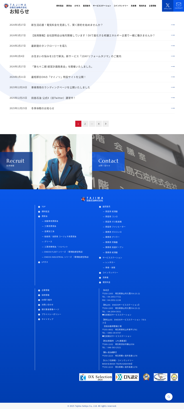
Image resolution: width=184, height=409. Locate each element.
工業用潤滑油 (50, 226)
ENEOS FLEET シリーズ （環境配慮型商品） (64, 251)
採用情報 (45, 295)
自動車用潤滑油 (51, 221)
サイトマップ (47, 319)
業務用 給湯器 (111, 252)
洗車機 (105, 277)
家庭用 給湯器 (111, 211)
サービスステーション (112, 257)
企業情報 (45, 290)
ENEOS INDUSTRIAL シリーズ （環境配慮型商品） (67, 257)
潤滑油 (44, 216)
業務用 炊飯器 (111, 242)
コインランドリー (110, 272)
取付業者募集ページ (50, 309)
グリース (48, 241)
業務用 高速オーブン (114, 247)
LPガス (45, 262)
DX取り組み (47, 299)
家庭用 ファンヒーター (115, 226)
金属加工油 (49, 231)
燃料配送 (45, 211)
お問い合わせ (47, 304)
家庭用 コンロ (111, 216)
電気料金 (106, 282)
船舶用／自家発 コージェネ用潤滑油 (60, 236)
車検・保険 (110, 267)
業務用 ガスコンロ (113, 232)
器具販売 (106, 206)
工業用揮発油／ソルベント (56, 246)
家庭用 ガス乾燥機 (113, 221)
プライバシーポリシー (51, 314)
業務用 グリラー (112, 237)
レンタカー (110, 262)
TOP (44, 206)
